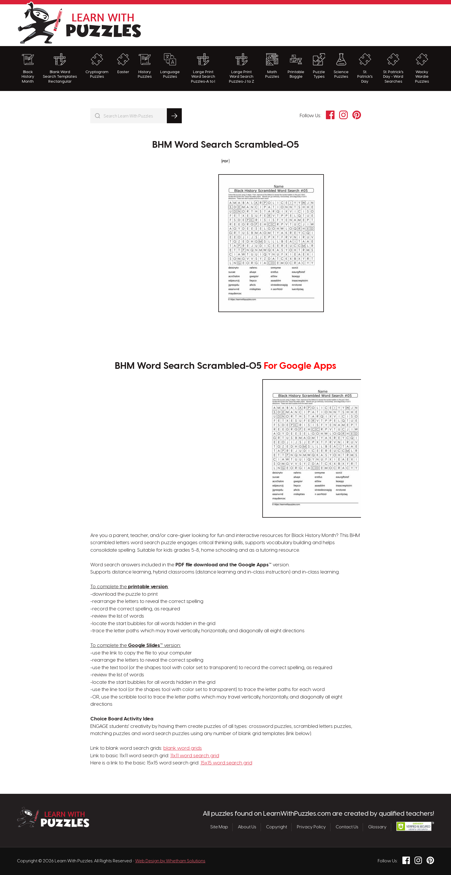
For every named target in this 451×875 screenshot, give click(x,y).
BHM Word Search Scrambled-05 (225, 145)
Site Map (219, 827)
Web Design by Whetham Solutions (170, 861)
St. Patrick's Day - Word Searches (393, 68)
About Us (247, 827)
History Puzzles (145, 66)
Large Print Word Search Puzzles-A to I (203, 68)
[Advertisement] (329, 24)
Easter (123, 63)
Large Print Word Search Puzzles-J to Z (241, 68)
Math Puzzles (272, 66)
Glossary (377, 827)
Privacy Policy (311, 827)
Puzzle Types (319, 66)
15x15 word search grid (226, 763)
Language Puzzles (170, 66)
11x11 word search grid (194, 755)
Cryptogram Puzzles (96, 66)
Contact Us (347, 827)
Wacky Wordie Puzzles (422, 68)
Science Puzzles (341, 66)
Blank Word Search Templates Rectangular (60, 68)
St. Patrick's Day (364, 68)
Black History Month (28, 68)
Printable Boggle (296, 66)
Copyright (276, 827)
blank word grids (182, 748)
